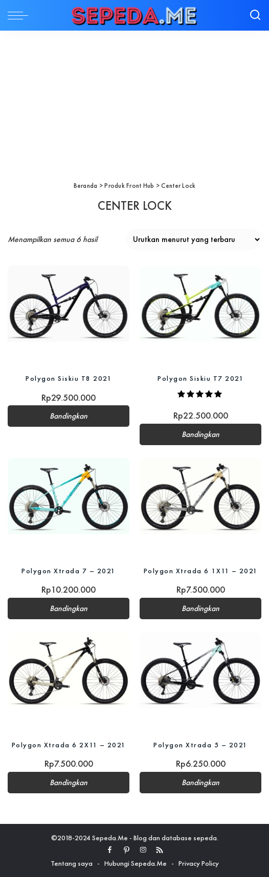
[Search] (255, 15)
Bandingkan (68, 416)
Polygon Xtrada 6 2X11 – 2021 (69, 744)
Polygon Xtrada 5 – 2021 (200, 744)
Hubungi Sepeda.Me (135, 863)
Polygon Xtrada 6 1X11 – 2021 (201, 570)
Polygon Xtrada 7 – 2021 (68, 570)
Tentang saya (72, 863)
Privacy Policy (198, 863)
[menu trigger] (20, 15)
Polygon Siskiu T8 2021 (68, 378)
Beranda (86, 185)
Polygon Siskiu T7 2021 (200, 378)
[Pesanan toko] (193, 239)
